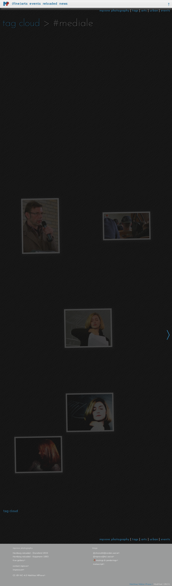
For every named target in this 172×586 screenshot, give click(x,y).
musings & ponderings (106, 560)
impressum (18, 569)
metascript (98, 564)
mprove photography (114, 10)
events (165, 10)
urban (154, 10)
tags (135, 10)
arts (144, 10)
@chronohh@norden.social (105, 553)
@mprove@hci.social (103, 556)
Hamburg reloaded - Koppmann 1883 (31, 556)
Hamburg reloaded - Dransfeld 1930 (30, 553)
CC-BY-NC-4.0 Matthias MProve (28, 575)
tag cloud (21, 23)
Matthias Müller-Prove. (141, 584)
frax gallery (18, 560)
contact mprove (20, 566)
